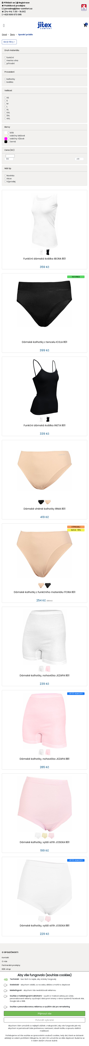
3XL (8, 115)
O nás (4, 961)
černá (13, 141)
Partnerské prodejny (11, 965)
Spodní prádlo (25, 34)
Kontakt (5, 957)
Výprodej (11, 181)
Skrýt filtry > (9, 41)
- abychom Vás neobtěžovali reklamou (33, 990)
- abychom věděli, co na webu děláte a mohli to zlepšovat (40, 984)
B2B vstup (6, 969)
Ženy (12, 34)
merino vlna (12, 60)
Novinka (10, 175)
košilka (10, 82)
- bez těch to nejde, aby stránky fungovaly (33, 979)
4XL (8, 118)
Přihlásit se (8, 2)
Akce (9, 178)
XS (8, 97)
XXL (8, 112)
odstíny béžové (17, 135)
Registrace (23, 2)
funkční (10, 57)
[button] (85, 25)
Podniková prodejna (13, 5)
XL (8, 109)
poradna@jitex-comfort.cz (17, 8)
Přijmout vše (44, 1013)
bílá (12, 132)
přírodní (11, 63)
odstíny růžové (17, 138)
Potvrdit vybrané (44, 1020)
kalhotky (11, 79)
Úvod (4, 34)
